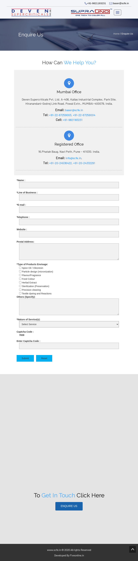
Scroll (132, 549)
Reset (44, 358)
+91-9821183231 (95, 3)
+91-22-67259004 (84, 115)
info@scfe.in (73, 158)
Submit (25, 358)
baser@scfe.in (119, 3)
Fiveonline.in (77, 555)
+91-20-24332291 (84, 163)
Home (116, 33)
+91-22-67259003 (60, 115)
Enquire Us (69, 506)
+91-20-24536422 (60, 163)
